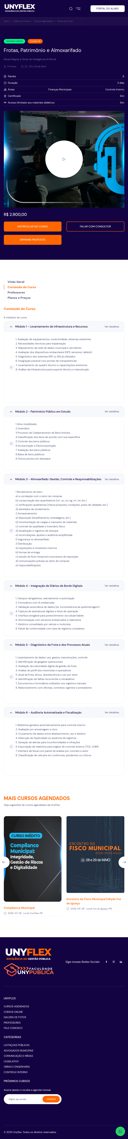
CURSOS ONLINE (13, 1012)
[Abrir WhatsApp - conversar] (120, 1131)
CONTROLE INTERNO (16, 1072)
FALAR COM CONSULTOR (95, 226)
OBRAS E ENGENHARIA (17, 1066)
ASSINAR (51, 1099)
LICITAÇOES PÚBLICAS (17, 1045)
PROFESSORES (12, 1022)
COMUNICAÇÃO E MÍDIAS (18, 1056)
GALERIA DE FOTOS (15, 1017)
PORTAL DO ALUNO (107, 8)
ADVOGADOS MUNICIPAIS (18, 1050)
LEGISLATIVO (11, 1061)
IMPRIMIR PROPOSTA (33, 239)
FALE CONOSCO (13, 1028)
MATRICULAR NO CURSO (32, 226)
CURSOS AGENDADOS (16, 1006)
